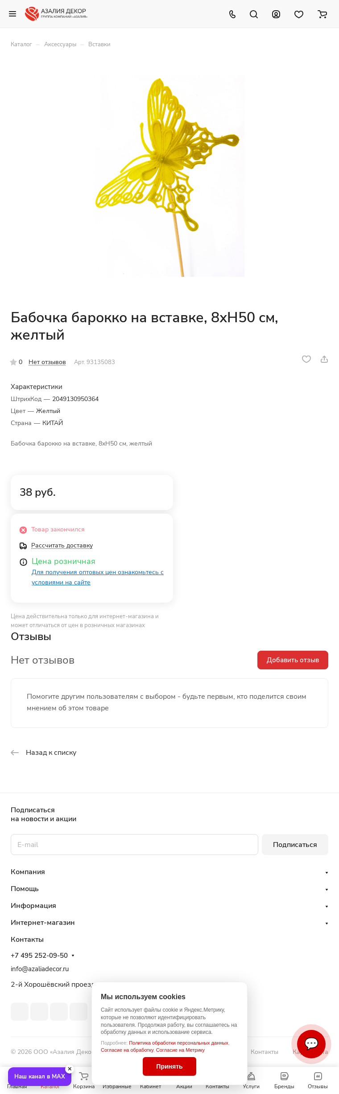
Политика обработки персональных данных (178, 1042)
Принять (169, 1066)
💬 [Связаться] (311, 1044)
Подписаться (295, 845)
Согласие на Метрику (180, 1050)
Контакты (264, 1052)
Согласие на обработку (127, 1050)
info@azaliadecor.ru (40, 968)
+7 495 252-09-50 (39, 956)
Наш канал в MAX (39, 1077)
